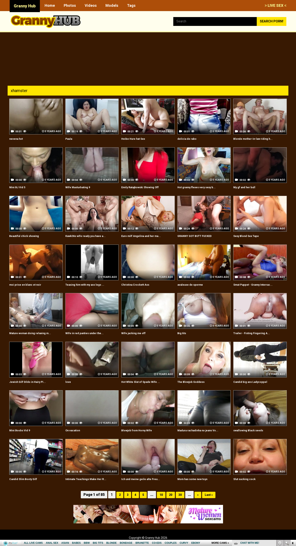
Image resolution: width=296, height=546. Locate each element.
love (68, 382)
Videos (91, 5)
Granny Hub (25, 5)
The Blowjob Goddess (194, 382)
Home (50, 5)
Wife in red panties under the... (89, 333)
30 (180, 494)
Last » (211, 494)
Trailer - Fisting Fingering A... (255, 333)
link (292, 481)
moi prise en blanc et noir (29, 284)
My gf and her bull (247, 187)
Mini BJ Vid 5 (19, 187)
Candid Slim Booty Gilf (26, 479)
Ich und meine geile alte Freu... (145, 479)
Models (111, 5)
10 (160, 494)
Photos (70, 5)
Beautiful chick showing (27, 236)
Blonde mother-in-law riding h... (257, 139)
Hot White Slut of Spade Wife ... (145, 382)
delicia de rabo (188, 139)
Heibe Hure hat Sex (136, 139)
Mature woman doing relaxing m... (35, 333)
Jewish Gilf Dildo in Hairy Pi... (31, 382)
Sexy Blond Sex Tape (249, 236)
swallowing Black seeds (251, 430)
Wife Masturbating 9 (81, 187)
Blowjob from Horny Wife (140, 430)
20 (170, 494)
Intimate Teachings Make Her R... (91, 479)
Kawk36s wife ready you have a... (90, 236)
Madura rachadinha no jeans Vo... (202, 430)
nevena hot (18, 139)
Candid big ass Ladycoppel (253, 382)
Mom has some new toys (196, 479)
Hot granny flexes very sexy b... (201, 187)
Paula (69, 139)
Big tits (182, 333)
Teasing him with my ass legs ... (89, 284)
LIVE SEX (275, 5)
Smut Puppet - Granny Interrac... (258, 284)
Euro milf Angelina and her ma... (145, 236)
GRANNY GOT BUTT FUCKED (199, 236)
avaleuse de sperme (193, 284)
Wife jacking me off (136, 333)
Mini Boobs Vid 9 (22, 430)
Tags (131, 5)
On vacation (74, 430)
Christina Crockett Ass (139, 284)
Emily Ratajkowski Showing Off (145, 187)
